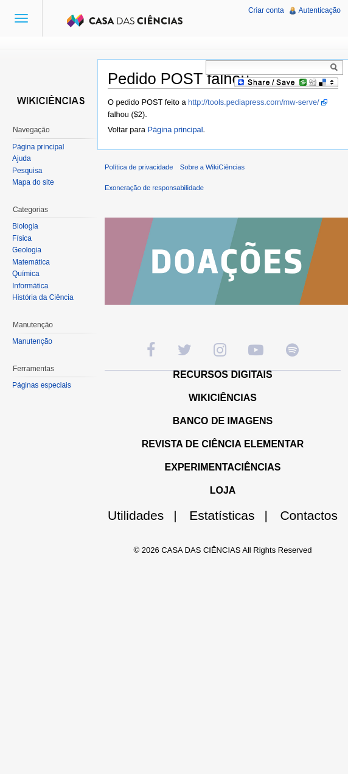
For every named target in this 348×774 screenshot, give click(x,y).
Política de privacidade (139, 167)
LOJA (223, 490)
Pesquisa (27, 170)
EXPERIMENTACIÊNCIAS (223, 467)
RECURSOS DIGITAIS (222, 374)
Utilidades (147, 515)
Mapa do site (33, 182)
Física (22, 238)
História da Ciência (43, 297)
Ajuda (21, 158)
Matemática (31, 262)
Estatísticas (233, 515)
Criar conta (266, 10)
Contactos (309, 515)
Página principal (175, 129)
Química (26, 273)
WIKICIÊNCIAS (223, 398)
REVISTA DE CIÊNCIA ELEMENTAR (223, 444)
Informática (30, 286)
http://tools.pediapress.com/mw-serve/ (253, 102)
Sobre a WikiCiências (212, 167)
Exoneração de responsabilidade (154, 187)
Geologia (26, 250)
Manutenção (32, 341)
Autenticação (320, 10)
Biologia (25, 226)
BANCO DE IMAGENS (223, 421)
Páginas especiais (41, 385)
